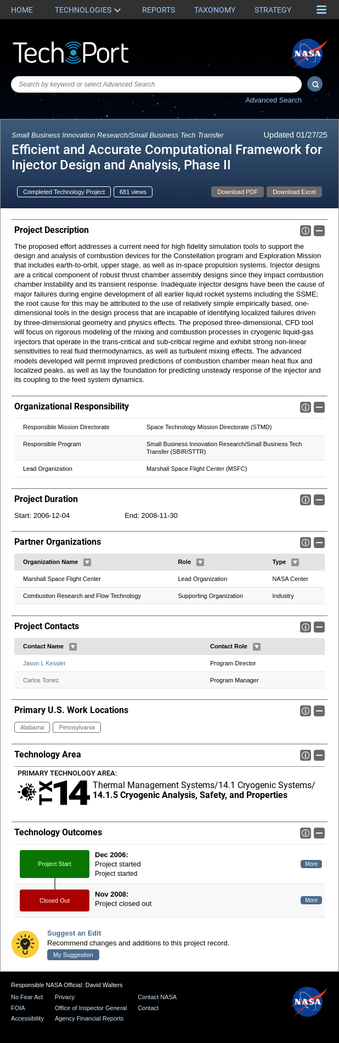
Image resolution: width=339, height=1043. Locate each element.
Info (305, 230)
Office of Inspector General (91, 1008)
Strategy (273, 9)
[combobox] (156, 84)
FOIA (18, 1008)
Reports (158, 9)
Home (22, 9)
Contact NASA (157, 997)
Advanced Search (273, 100)
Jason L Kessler (44, 663)
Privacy (65, 997)
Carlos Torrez (41, 679)
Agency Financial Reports (89, 1018)
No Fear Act (27, 997)
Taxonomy (214, 9)
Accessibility (27, 1018)
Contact (148, 1008)
